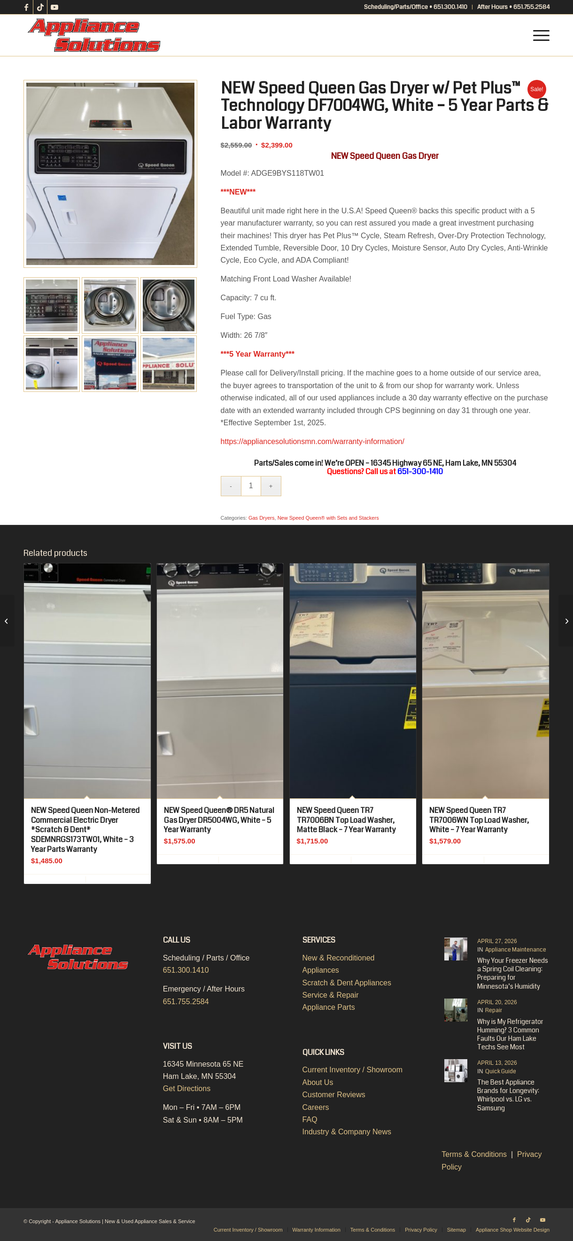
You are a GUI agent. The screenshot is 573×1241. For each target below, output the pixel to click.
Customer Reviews (333, 1095)
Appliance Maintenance (515, 950)
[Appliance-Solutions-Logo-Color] (93, 35)
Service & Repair (330, 995)
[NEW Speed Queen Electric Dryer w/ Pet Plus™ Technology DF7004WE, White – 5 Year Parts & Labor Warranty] (565, 621)
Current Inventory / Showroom (352, 1070)
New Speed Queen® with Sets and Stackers (328, 518)
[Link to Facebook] (26, 7)
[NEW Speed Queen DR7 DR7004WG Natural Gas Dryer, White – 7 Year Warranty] (7, 621)
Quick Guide (500, 1072)
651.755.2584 (186, 1002)
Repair (493, 1011)
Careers (315, 1107)
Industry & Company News (346, 1132)
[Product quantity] (251, 486)
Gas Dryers (261, 518)
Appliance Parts (328, 1007)
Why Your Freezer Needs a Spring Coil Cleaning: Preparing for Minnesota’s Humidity (512, 973)
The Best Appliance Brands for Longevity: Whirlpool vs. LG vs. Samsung (508, 1095)
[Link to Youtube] (54, 7)
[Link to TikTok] (40, 7)
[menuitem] (415, 7)
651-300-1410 (420, 471)
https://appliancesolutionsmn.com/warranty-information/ (312, 441)
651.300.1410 (186, 970)
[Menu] (538, 35)
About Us (317, 1082)
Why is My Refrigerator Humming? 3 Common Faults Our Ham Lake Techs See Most (510, 1034)
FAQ (309, 1120)
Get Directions (186, 1089)
